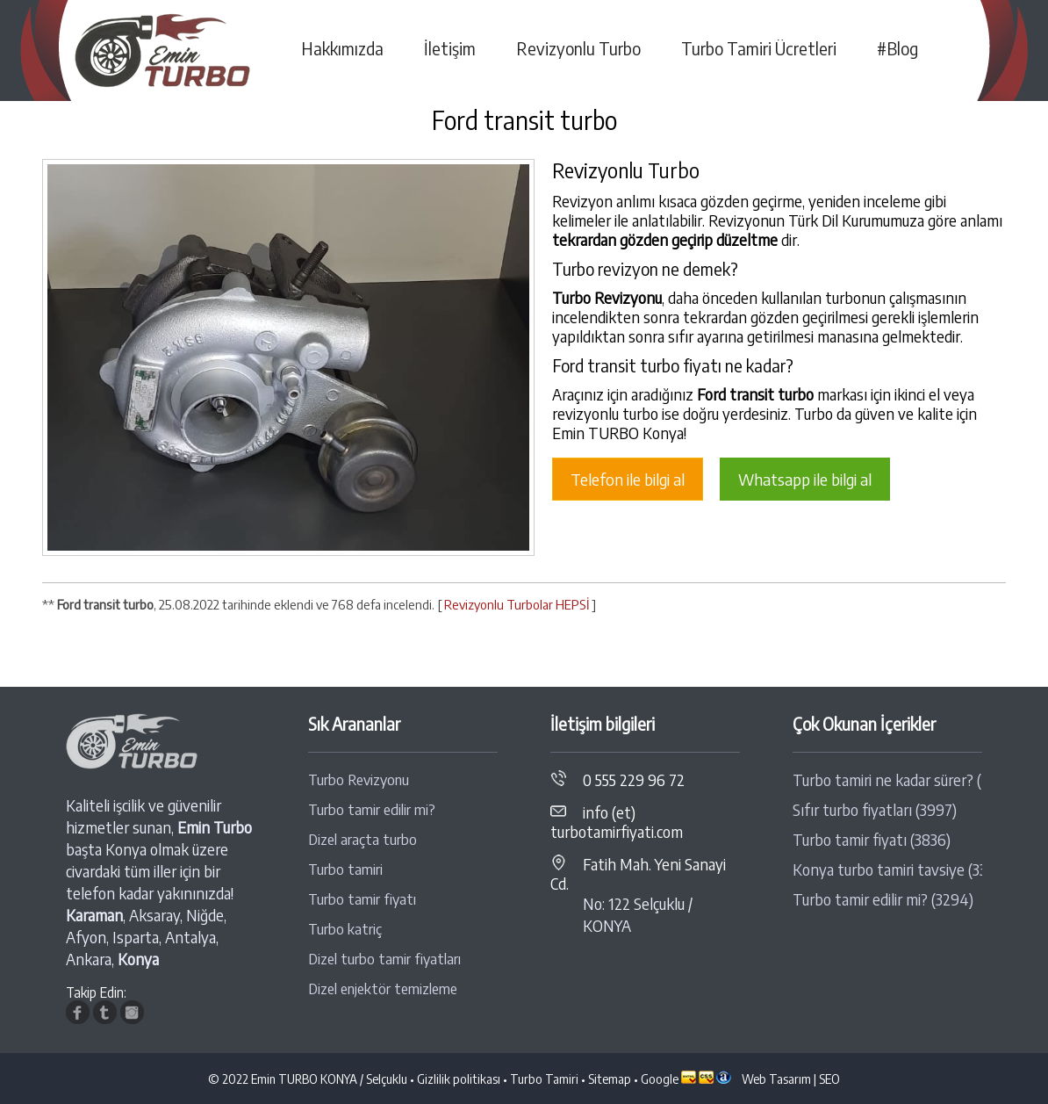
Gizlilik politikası (458, 1078)
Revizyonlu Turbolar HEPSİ (517, 604)
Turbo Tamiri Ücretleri (758, 48)
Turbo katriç (345, 929)
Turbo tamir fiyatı (362, 899)
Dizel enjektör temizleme (382, 988)
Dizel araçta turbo (362, 839)
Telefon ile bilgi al (628, 479)
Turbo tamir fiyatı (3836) (872, 839)
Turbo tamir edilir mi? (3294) (883, 899)
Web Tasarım (776, 1078)
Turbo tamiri (345, 869)
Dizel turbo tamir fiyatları (384, 958)
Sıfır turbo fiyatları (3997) (875, 809)
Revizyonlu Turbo (578, 48)
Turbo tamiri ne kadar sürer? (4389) (887, 780)
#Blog (897, 48)
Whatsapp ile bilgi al (805, 479)
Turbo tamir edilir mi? (371, 809)
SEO (829, 1078)
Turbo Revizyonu (358, 779)
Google (659, 1078)
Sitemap (609, 1078)
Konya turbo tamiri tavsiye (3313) (887, 869)
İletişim (450, 48)
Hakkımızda (342, 48)
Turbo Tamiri (544, 1078)
